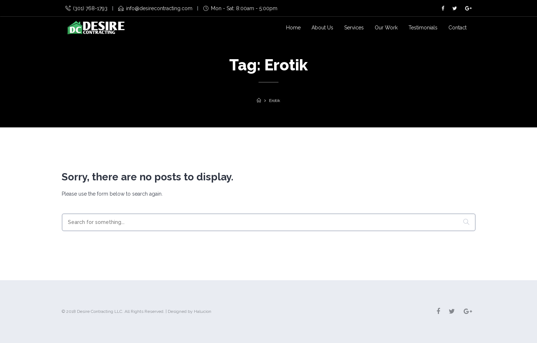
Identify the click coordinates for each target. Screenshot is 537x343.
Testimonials (423, 27)
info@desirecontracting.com (155, 8)
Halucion (202, 311)
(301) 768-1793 (86, 8)
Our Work (386, 27)
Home (293, 27)
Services (354, 27)
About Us (322, 27)
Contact (457, 27)
